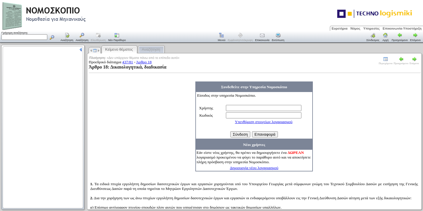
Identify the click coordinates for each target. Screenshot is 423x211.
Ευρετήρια (340, 28)
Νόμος (355, 28)
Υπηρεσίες (371, 28)
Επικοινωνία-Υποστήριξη (402, 28)
